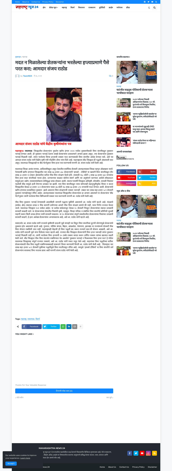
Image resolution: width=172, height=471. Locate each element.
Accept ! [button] (11, 463)
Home (17, 2)
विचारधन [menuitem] (81, 7)
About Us (25, 2)
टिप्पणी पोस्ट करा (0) (64, 391)
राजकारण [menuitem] (91, 7)
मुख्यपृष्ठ (18, 57)
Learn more (25, 458)
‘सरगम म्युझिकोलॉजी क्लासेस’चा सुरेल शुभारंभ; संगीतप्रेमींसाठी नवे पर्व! (145, 116)
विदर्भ (38, 319)
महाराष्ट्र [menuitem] (64, 7)
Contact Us (35, 2)
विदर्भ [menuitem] (72, 7)
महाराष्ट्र (24, 57)
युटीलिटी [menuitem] (102, 7)
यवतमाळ (31, 319)
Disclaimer (60, 2)
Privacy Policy (47, 2)
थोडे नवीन (20, 398)
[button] (149, 7)
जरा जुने (109, 398)
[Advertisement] (86, 34)
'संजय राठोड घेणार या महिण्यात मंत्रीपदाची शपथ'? (144, 142)
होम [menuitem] (44, 7)
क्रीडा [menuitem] (128, 7)
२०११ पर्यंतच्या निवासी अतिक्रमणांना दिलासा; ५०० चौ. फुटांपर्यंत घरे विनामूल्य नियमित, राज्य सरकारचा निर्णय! (144, 103)
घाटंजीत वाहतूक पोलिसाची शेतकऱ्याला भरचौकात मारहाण (135, 91)
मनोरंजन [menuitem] (119, 7)
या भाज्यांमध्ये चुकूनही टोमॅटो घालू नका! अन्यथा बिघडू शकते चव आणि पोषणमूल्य (144, 129)
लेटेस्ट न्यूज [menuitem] (52, 7)
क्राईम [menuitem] (111, 7)
